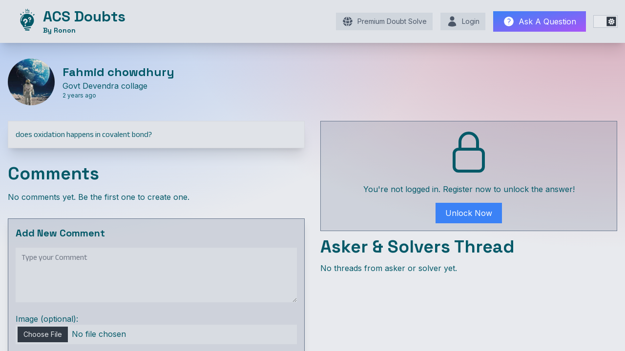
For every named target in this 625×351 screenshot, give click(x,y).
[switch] (605, 21)
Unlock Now (468, 213)
